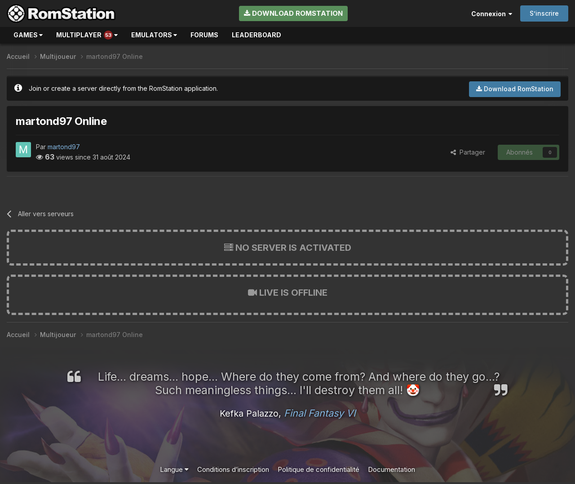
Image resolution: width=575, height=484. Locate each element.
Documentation (391, 469)
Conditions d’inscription (233, 469)
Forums (204, 35)
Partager (468, 152)
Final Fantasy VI (320, 413)
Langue (174, 469)
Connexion (491, 14)
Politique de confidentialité (318, 469)
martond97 (64, 147)
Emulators (154, 35)
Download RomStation (293, 13)
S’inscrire (544, 13)
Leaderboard (256, 35)
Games (28, 35)
